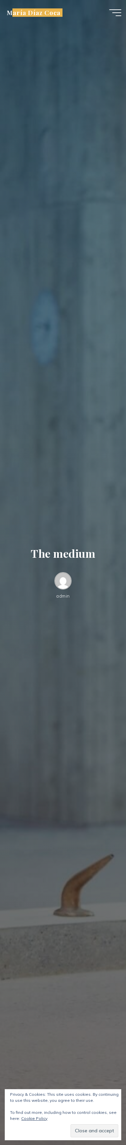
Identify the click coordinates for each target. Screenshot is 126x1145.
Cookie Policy (34, 1118)
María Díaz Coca (33, 12)
